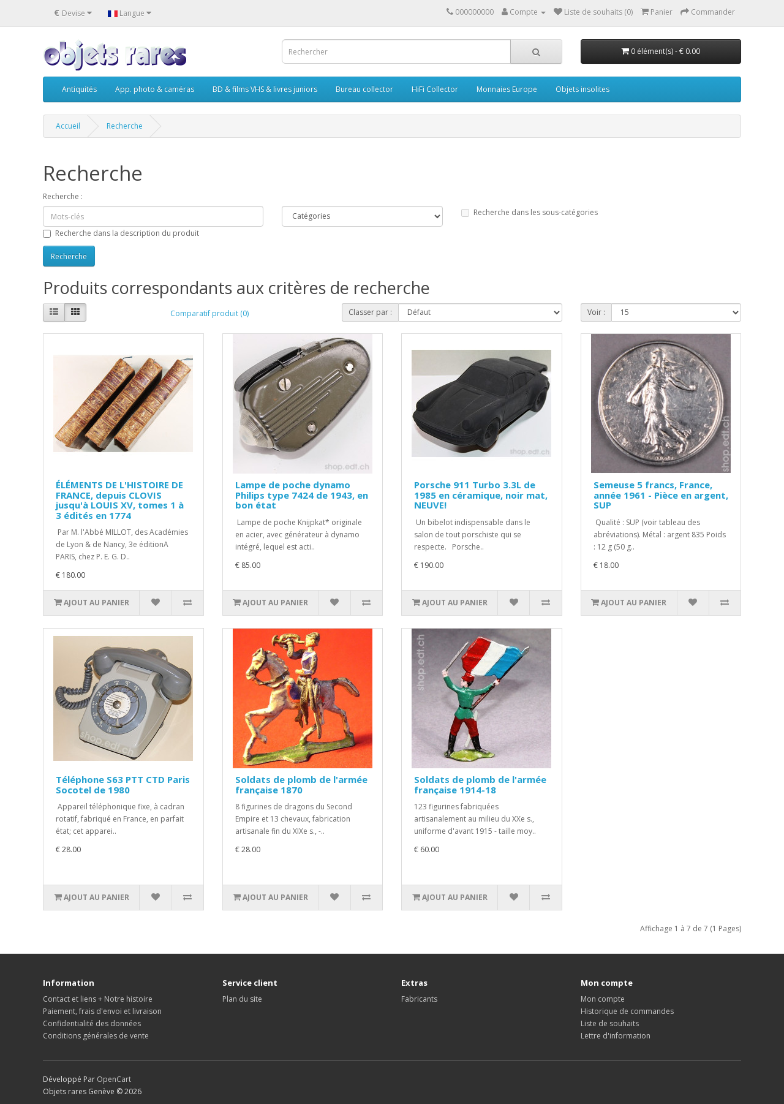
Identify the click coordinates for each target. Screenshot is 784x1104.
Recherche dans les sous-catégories (529, 212)
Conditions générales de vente (96, 1035)
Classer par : (370, 312)
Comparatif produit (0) (209, 313)
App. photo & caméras (154, 89)
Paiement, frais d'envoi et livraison (102, 1011)
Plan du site (242, 999)
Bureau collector (364, 89)
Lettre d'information (615, 1035)
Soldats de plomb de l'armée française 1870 (301, 784)
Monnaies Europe (507, 89)
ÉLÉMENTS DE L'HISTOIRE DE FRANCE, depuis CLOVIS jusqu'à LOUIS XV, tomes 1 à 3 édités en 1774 (120, 499)
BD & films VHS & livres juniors (265, 89)
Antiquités (79, 89)
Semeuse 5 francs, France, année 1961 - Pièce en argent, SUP (661, 494)
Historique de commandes (627, 1011)
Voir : (596, 312)
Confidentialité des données (92, 1023)
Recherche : (63, 196)
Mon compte (603, 999)
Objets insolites (582, 89)
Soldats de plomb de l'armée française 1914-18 (480, 784)
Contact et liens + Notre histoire (98, 999)
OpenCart (114, 1079)
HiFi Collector (435, 89)
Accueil (68, 126)
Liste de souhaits (610, 1023)
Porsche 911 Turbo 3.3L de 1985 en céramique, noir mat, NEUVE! (481, 494)
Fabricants (419, 999)
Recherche (125, 126)
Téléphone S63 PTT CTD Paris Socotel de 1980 (123, 784)
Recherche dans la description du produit (121, 233)
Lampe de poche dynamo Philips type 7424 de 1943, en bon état (301, 494)
